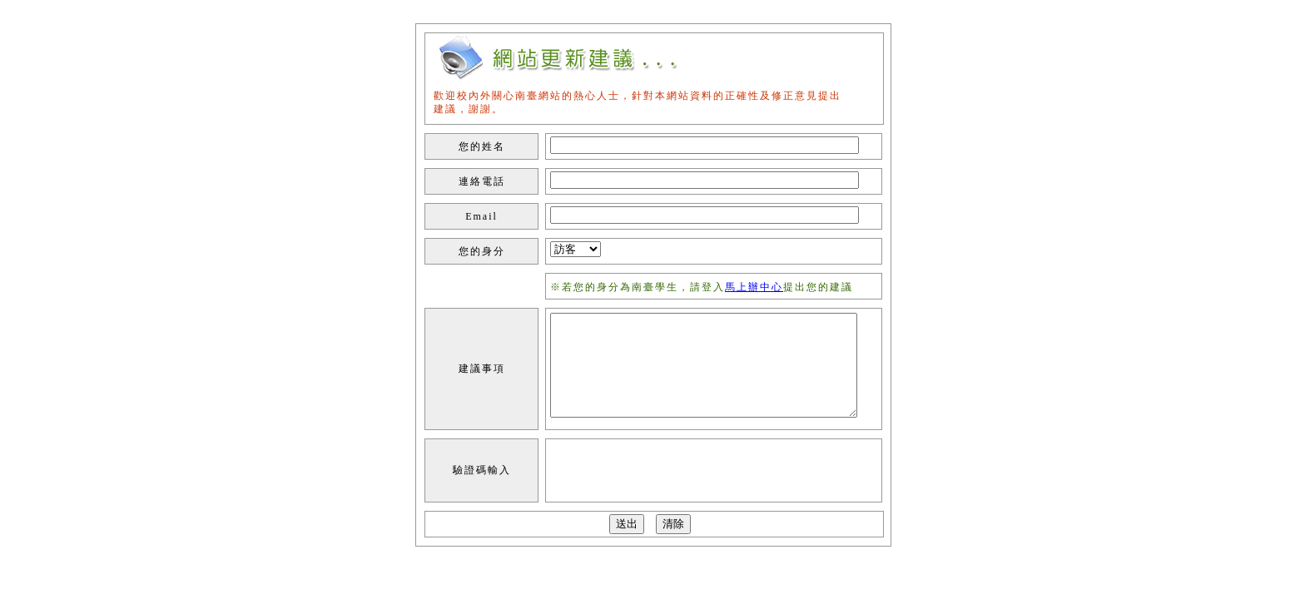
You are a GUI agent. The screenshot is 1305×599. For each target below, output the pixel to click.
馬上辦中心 (754, 287)
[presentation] (657, 470)
